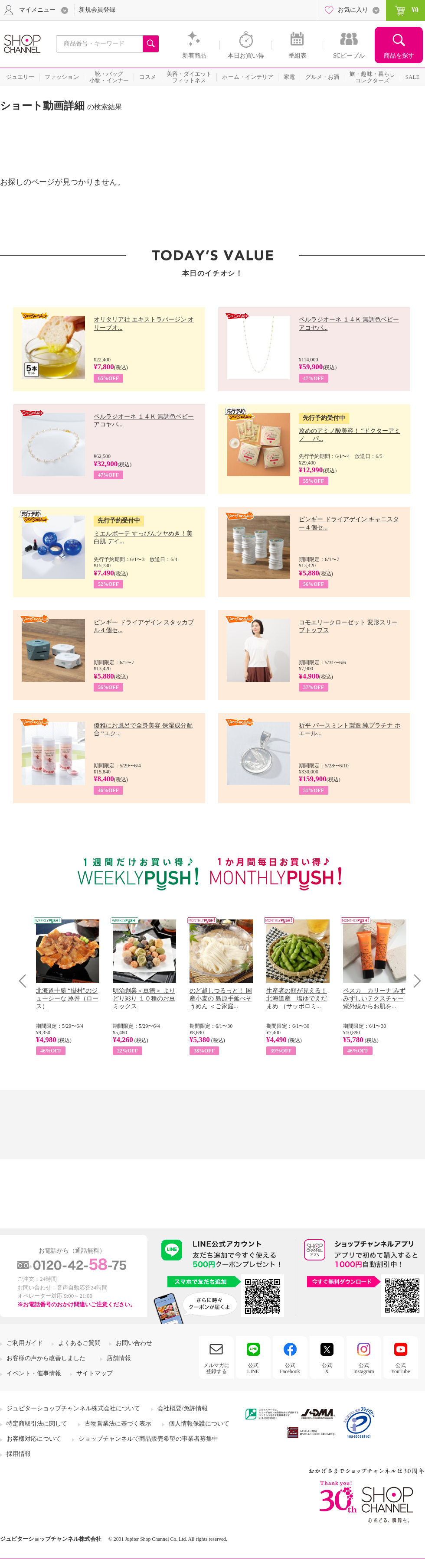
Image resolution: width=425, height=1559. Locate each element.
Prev (26, 981)
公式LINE (253, 1368)
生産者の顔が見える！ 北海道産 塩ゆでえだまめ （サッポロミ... (296, 998)
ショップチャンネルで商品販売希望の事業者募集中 (148, 1439)
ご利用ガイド (25, 1343)
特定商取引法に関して (37, 1423)
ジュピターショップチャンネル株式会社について (73, 1408)
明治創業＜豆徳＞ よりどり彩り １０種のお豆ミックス (144, 998)
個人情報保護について (199, 1423)
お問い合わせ (134, 1343)
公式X (327, 1368)
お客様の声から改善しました (46, 1358)
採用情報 (19, 1454)
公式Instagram (363, 1368)
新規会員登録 (97, 9)
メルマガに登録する (216, 1368)
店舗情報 (119, 1358)
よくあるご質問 (79, 1343)
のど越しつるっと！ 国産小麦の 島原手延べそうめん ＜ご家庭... (221, 998)
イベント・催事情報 (34, 1373)
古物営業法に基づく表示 (118, 1423)
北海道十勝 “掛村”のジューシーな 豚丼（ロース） (67, 998)
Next (414, 981)
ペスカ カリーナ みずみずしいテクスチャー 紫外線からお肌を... (374, 998)
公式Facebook (290, 1368)
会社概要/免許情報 (182, 1408)
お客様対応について (34, 1439)
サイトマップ (94, 1373)
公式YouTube (400, 1368)
